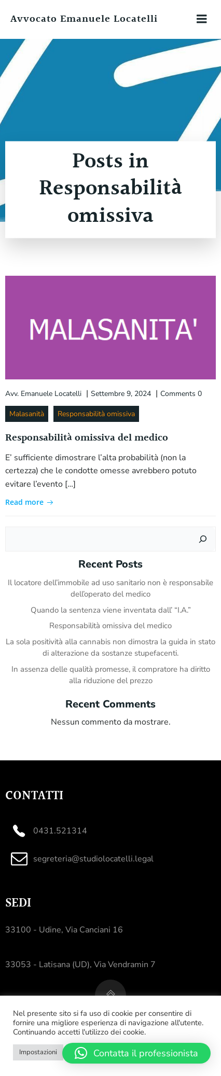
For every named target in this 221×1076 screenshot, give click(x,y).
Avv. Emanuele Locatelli (43, 394)
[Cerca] (202, 539)
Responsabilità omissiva (96, 414)
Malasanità (26, 414)
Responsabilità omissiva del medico (110, 625)
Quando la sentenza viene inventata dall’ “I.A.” (111, 610)
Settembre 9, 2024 (121, 394)
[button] (136, 1053)
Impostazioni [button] (38, 1052)
